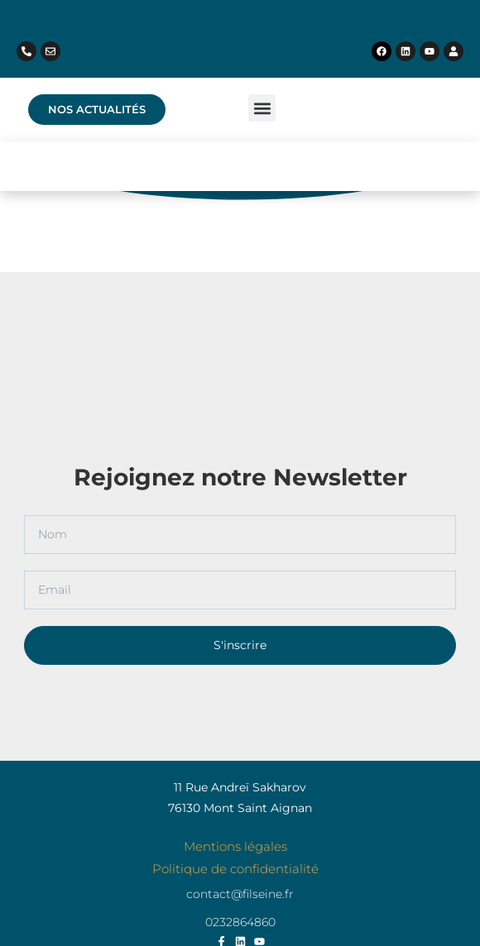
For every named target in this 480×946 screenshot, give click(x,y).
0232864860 (240, 922)
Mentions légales (235, 846)
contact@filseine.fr (240, 893)
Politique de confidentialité (235, 869)
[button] (262, 108)
